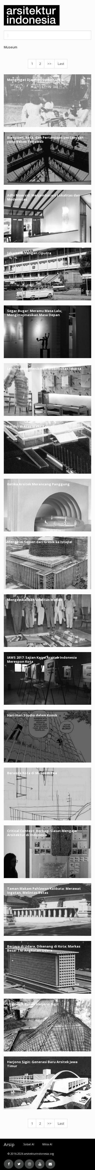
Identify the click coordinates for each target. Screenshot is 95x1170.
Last (61, 63)
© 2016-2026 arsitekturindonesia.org (31, 1153)
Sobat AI (28, 1144)
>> (49, 63)
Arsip (9, 1144)
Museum (10, 47)
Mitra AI (47, 1144)
